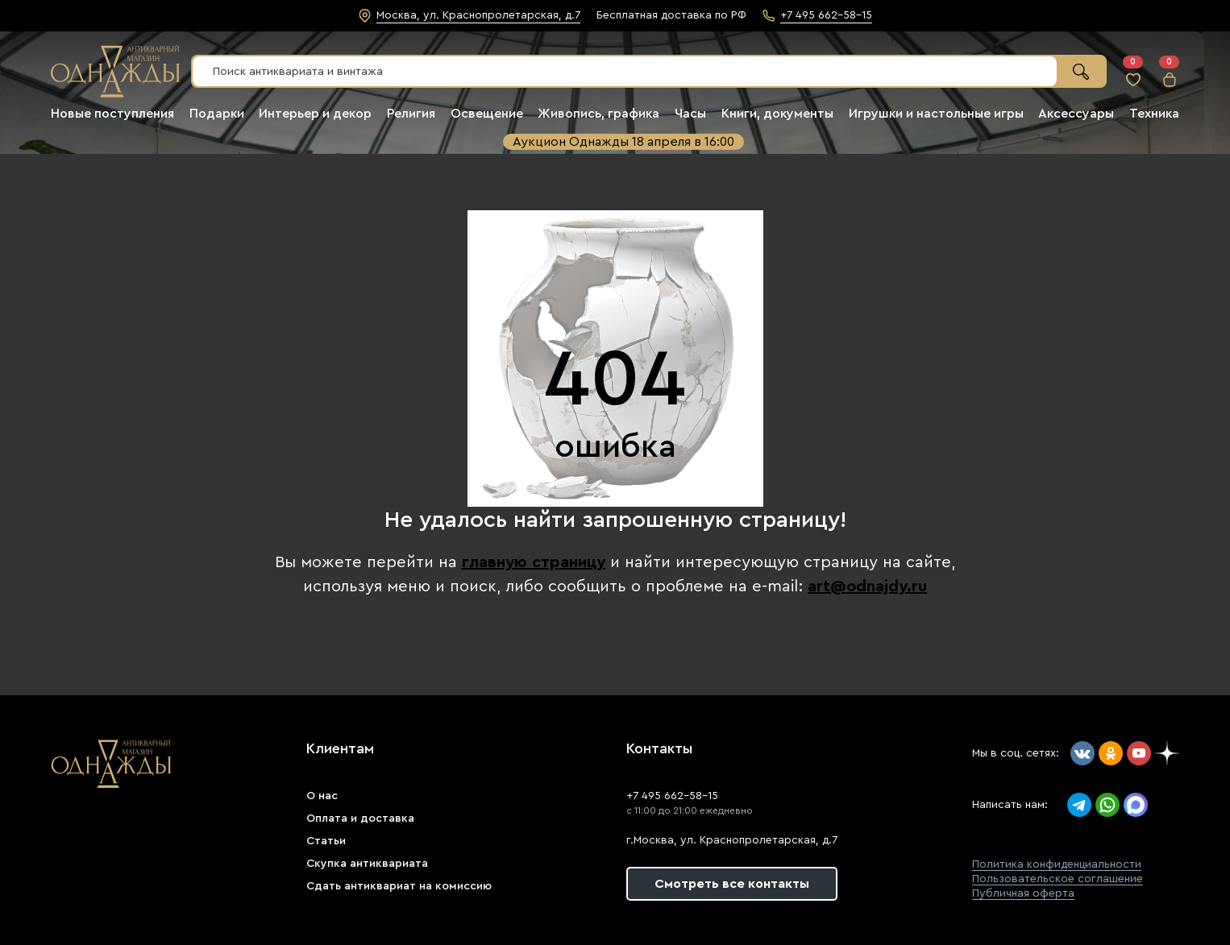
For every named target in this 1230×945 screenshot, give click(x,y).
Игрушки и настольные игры (936, 113)
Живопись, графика (598, 113)
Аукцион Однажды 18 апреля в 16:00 (623, 141)
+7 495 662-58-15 (672, 796)
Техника (1154, 113)
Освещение (487, 113)
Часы (690, 113)
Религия (411, 113)
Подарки (216, 113)
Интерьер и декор (315, 113)
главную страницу (533, 562)
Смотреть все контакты (731, 883)
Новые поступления (112, 113)
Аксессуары (1076, 113)
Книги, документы (777, 113)
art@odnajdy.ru (867, 586)
